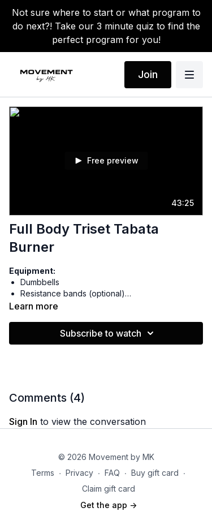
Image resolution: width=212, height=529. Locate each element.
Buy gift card (155, 473)
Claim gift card (108, 488)
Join (148, 74)
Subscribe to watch (108, 333)
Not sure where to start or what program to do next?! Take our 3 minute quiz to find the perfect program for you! (106, 26)
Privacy (79, 473)
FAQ (112, 473)
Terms (42, 473)
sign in (23, 421)
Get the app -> (108, 505)
